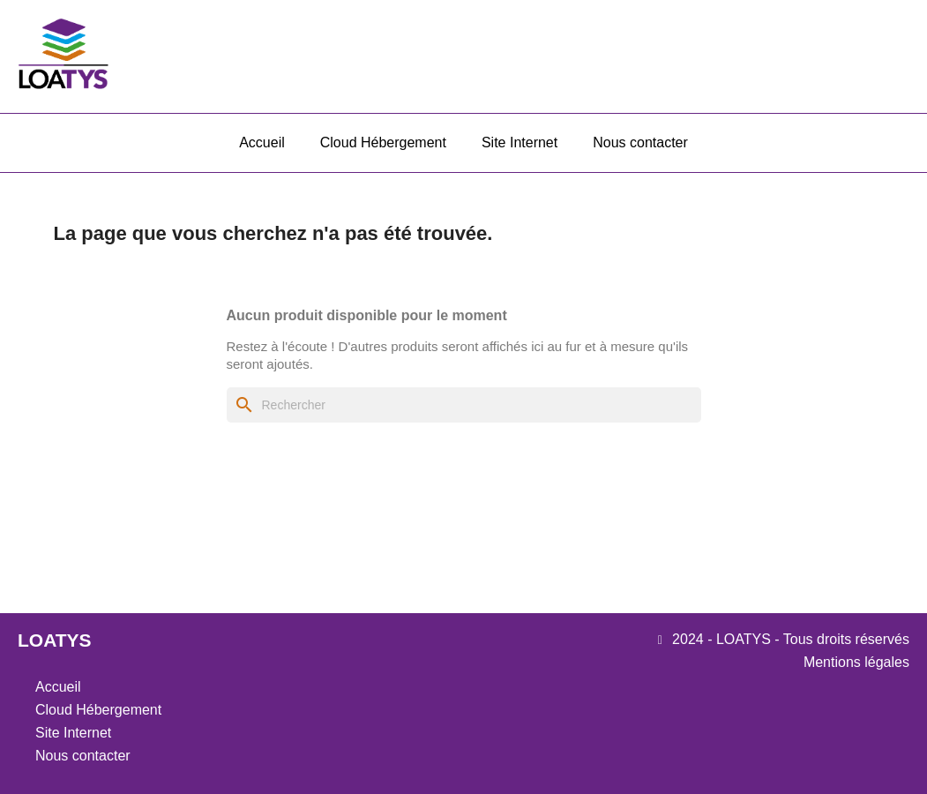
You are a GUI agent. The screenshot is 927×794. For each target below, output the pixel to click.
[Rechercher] (464, 405)
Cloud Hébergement (383, 142)
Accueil (262, 142)
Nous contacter (640, 142)
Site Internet (519, 142)
